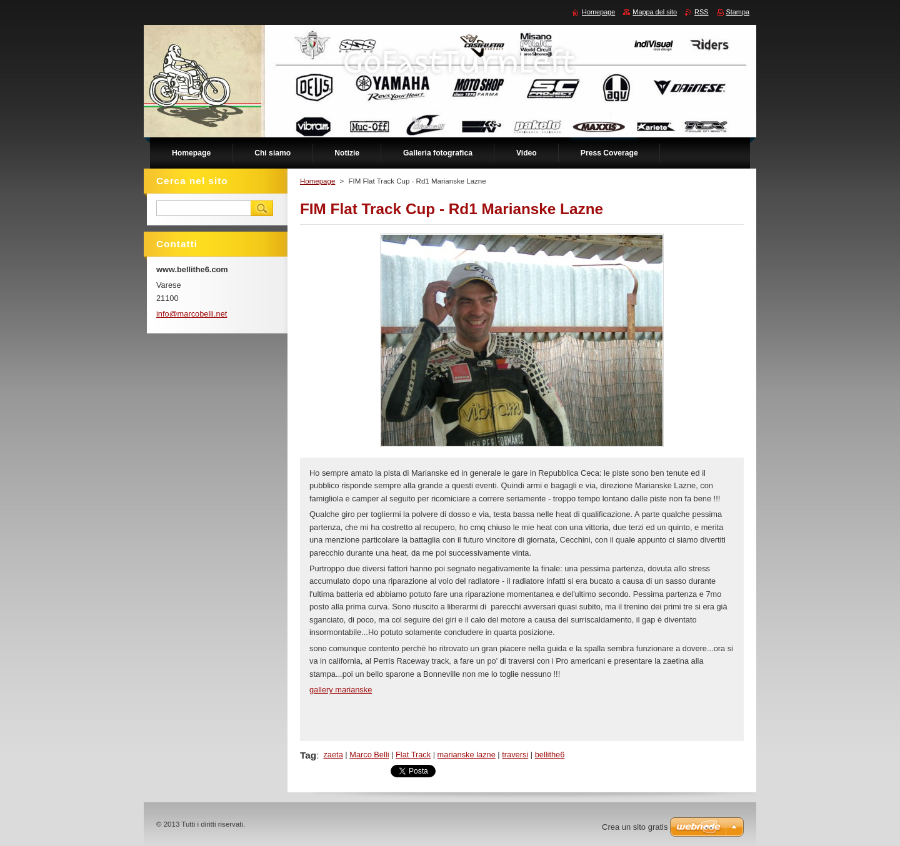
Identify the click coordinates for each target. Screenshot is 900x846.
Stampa (737, 12)
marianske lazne (467, 754)
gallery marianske (340, 689)
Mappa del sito (654, 12)
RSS (701, 12)
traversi (515, 754)
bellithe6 (550, 754)
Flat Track (413, 754)
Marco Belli (369, 754)
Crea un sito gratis (635, 827)
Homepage (317, 181)
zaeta (332, 754)
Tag (308, 755)
